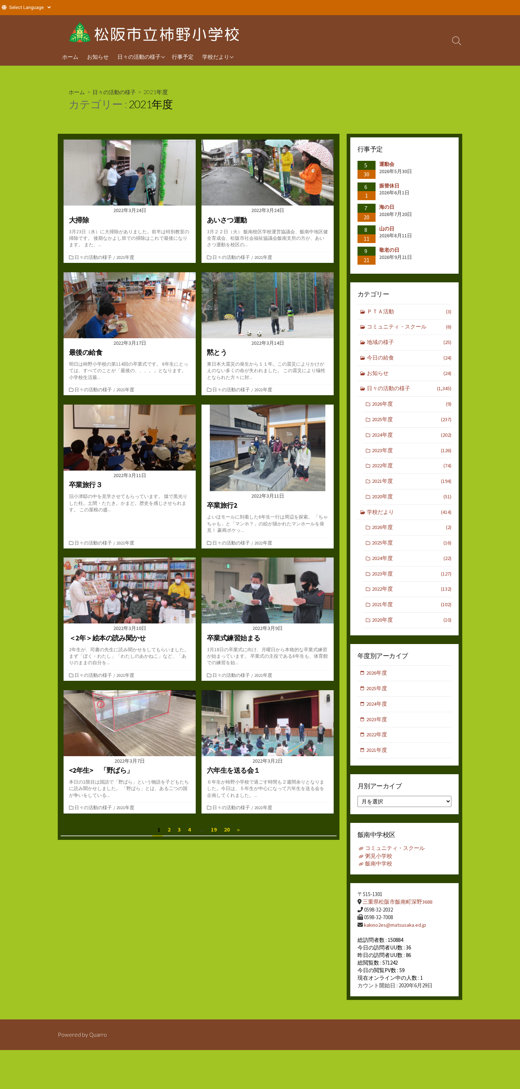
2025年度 (411, 422)
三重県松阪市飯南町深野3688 (397, 909)
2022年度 (411, 469)
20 (227, 830)
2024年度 (411, 437)
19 (214, 830)
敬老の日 (389, 250)
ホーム (70, 56)
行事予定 (183, 56)
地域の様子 (409, 343)
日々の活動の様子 (139, 56)
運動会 (386, 164)
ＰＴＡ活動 (409, 312)
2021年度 (126, 257)
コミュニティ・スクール (409, 327)
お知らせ (98, 56)
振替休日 (391, 185)
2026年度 (411, 406)
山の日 (386, 228)
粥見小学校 (378, 863)
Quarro (98, 1037)
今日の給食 (409, 359)
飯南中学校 (378, 871)
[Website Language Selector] (30, 7)
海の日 (386, 207)
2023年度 (411, 453)
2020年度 (411, 500)
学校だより (215, 56)
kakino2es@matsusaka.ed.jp (395, 932)
